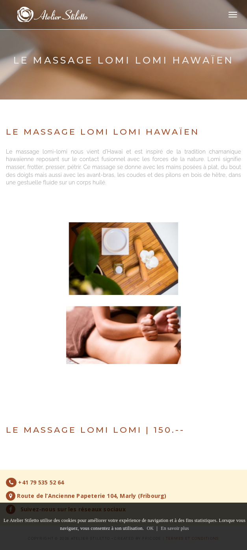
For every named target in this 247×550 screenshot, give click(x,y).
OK (150, 528)
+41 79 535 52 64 (41, 482)
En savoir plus (175, 528)
